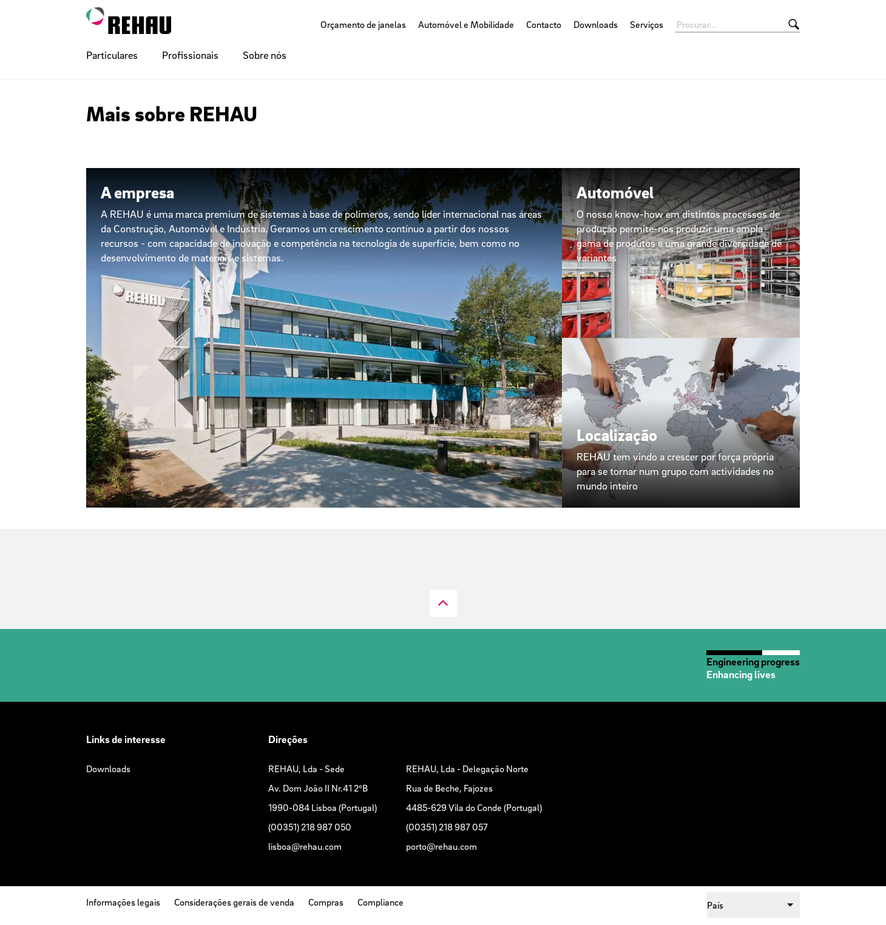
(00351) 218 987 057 (447, 827)
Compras (325, 902)
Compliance (380, 902)
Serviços (646, 24)
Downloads (595, 24)
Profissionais (190, 55)
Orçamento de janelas (363, 24)
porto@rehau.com (441, 846)
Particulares (112, 55)
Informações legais (123, 902)
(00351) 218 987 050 (309, 827)
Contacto (543, 24)
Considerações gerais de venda (234, 902)
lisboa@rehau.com (305, 846)
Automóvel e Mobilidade (466, 24)
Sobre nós (264, 55)
